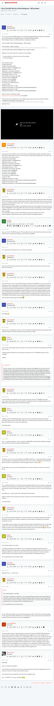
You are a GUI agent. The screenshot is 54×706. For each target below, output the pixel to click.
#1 (51, 34)
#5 (51, 247)
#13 (51, 439)
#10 (51, 345)
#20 (51, 631)
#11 (51, 397)
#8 (51, 311)
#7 (51, 281)
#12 (51, 416)
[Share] (49, 34)
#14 (51, 456)
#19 (51, 586)
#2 (51, 151)
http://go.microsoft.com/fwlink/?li (10, 95)
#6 (51, 263)
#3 (51, 197)
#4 (51, 229)
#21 (51, 660)
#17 (51, 542)
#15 (51, 482)
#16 (51, 515)
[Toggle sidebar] (48, 3)
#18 (51, 570)
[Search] (51, 3)
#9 (51, 327)
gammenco (5, 10)
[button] (2, 2)
